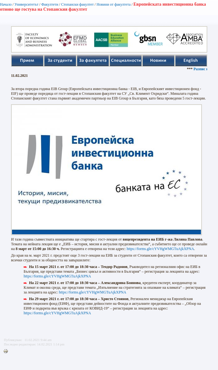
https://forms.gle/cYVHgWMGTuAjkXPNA (160, 249)
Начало (6, 4)
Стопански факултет (77, 4)
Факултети (49, 4)
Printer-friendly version (7, 351)
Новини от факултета (113, 4)
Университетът (26, 4)
